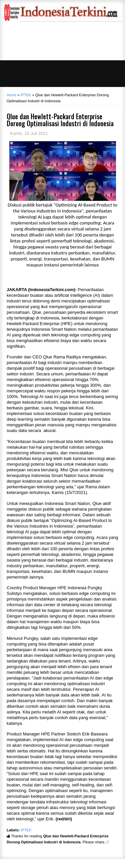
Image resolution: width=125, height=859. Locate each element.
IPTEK (26, 830)
